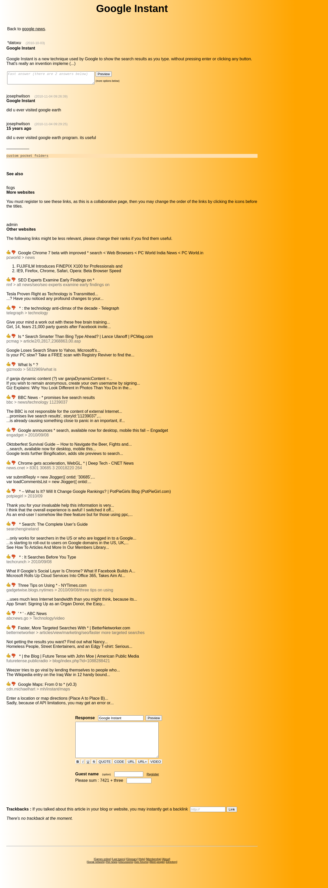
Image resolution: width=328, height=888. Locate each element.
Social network (95, 872)
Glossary (132, 869)
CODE (119, 772)
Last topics (118, 869)
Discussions (125, 872)
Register (153, 784)
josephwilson (18, 98)
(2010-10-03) (35, 43)
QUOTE (105, 772)
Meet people (157, 872)
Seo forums (141, 872)
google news (33, 29)
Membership (154, 869)
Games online (102, 869)
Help (142, 869)
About (166, 869)
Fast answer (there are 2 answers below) (56, 79)
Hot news (111, 872)
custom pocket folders (27, 158)
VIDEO (155, 772)
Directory (171, 872)
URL (131, 772)
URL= (142, 772)
